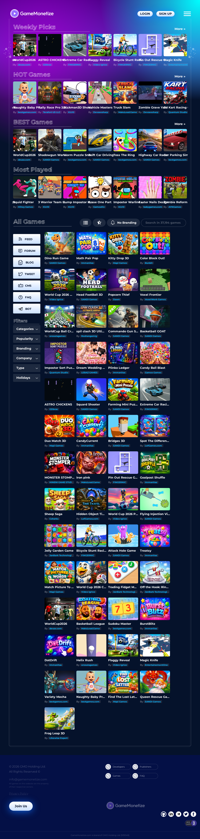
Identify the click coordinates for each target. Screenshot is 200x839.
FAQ (139, 776)
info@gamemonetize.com (28, 779)
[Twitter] (186, 814)
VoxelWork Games (155, 299)
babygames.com (152, 207)
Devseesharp (100, 112)
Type (27, 368)
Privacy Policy (18, 793)
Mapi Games (120, 263)
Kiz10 (71, 112)
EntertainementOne (180, 64)
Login (145, 13)
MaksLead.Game (127, 112)
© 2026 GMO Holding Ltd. (27, 766)
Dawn (116, 299)
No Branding (124, 222)
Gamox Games (153, 372)
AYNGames (175, 207)
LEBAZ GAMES (89, 372)
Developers (115, 767)
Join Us (21, 806)
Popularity (27, 338)
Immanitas (87, 263)
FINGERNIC (74, 64)
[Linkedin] (178, 814)
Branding (27, 348)
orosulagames (57, 336)
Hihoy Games (25, 207)
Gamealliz (99, 207)
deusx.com (24, 64)
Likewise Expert (58, 738)
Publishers (142, 767)
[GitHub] (193, 814)
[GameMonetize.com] (31, 14)
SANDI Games (26, 159)
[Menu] (187, 14)
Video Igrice (100, 64)
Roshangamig (89, 336)
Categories (27, 329)
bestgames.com (27, 112)
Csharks (53, 518)
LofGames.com (153, 445)
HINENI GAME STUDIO (61, 482)
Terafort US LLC (51, 112)
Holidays (27, 378)
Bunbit (149, 263)
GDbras (47, 64)
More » (180, 29)
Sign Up (165, 13)
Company (27, 358)
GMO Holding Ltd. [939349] (116, 835)
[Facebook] (163, 814)
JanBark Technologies (61, 555)
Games (112, 776)
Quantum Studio (178, 112)
